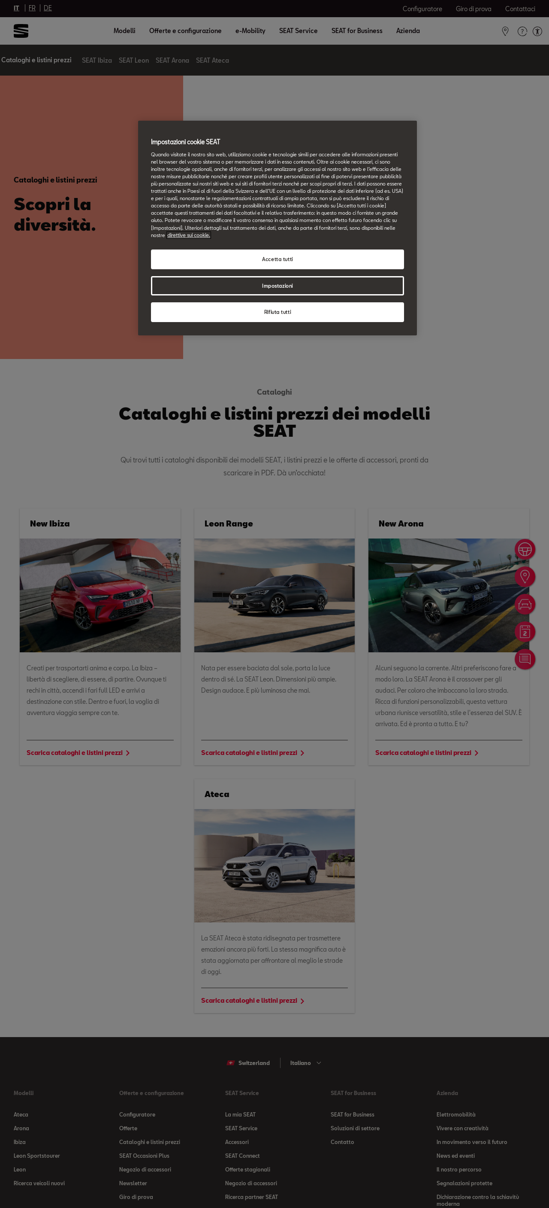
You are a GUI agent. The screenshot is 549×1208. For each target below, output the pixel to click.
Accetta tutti (277, 259)
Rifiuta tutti (277, 312)
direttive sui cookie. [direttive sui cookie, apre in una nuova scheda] (188, 235)
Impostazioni (277, 286)
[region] (277, 228)
